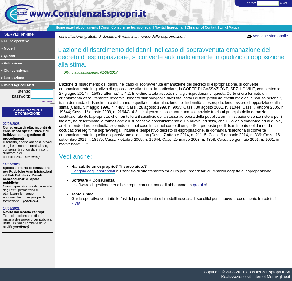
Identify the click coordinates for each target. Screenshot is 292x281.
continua (31, 157)
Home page (65, 27)
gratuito (199, 185)
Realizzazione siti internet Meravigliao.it (255, 276)
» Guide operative (15, 41)
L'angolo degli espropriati (93, 171)
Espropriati (175, 27)
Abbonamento (87, 27)
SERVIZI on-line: (19, 34)
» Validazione (11, 63)
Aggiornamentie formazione (27, 111)
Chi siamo (195, 27)
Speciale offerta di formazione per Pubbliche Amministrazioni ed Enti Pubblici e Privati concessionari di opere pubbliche (27, 175)
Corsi (105, 27)
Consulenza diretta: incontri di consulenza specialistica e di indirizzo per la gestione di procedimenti (27, 132)
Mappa (234, 27)
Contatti (211, 27)
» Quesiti (8, 56)
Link (222, 27)
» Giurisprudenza (14, 70)
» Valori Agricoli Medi (18, 85)
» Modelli (8, 48)
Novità (159, 27)
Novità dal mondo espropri (24, 212)
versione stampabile (267, 35)
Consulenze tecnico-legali (131, 27)
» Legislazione (12, 77)
